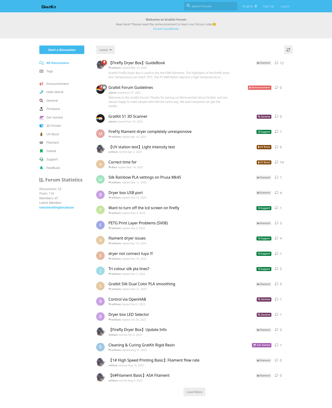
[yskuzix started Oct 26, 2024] (100, 210)
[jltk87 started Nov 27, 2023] (100, 271)
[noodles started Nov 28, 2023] (100, 240)
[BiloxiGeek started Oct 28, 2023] (100, 194)
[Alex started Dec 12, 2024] (100, 164)
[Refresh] (288, 49)
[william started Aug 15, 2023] (100, 362)
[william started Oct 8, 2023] (100, 331)
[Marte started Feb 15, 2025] (100, 179)
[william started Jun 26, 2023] (100, 65)
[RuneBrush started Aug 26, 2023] (100, 347)
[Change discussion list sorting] (105, 49)
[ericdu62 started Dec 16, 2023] (100, 255)
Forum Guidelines (166, 29)
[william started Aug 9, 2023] (100, 377)
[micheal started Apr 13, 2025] (100, 133)
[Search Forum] (210, 6)
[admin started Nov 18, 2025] (100, 118)
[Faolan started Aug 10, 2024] (100, 225)
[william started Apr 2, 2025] (100, 149)
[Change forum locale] (250, 6)
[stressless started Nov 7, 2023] (100, 286)
